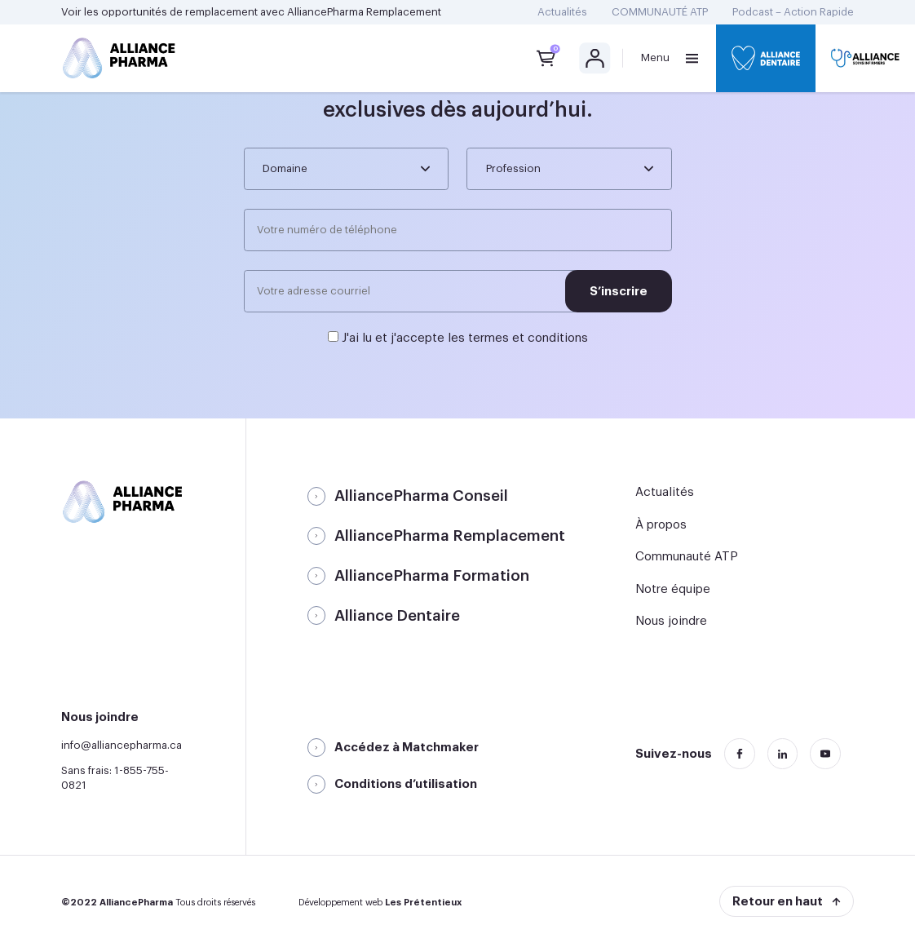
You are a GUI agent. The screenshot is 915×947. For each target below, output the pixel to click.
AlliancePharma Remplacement (364, 12)
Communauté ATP (686, 557)
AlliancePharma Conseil (421, 496)
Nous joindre (671, 621)
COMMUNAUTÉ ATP (660, 12)
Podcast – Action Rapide (793, 12)
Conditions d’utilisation (405, 784)
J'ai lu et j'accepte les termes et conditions (465, 338)
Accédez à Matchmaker (406, 747)
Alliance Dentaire (397, 615)
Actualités (562, 12)
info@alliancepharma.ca (121, 745)
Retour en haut (777, 902)
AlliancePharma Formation (431, 576)
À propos (661, 525)
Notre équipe (672, 589)
